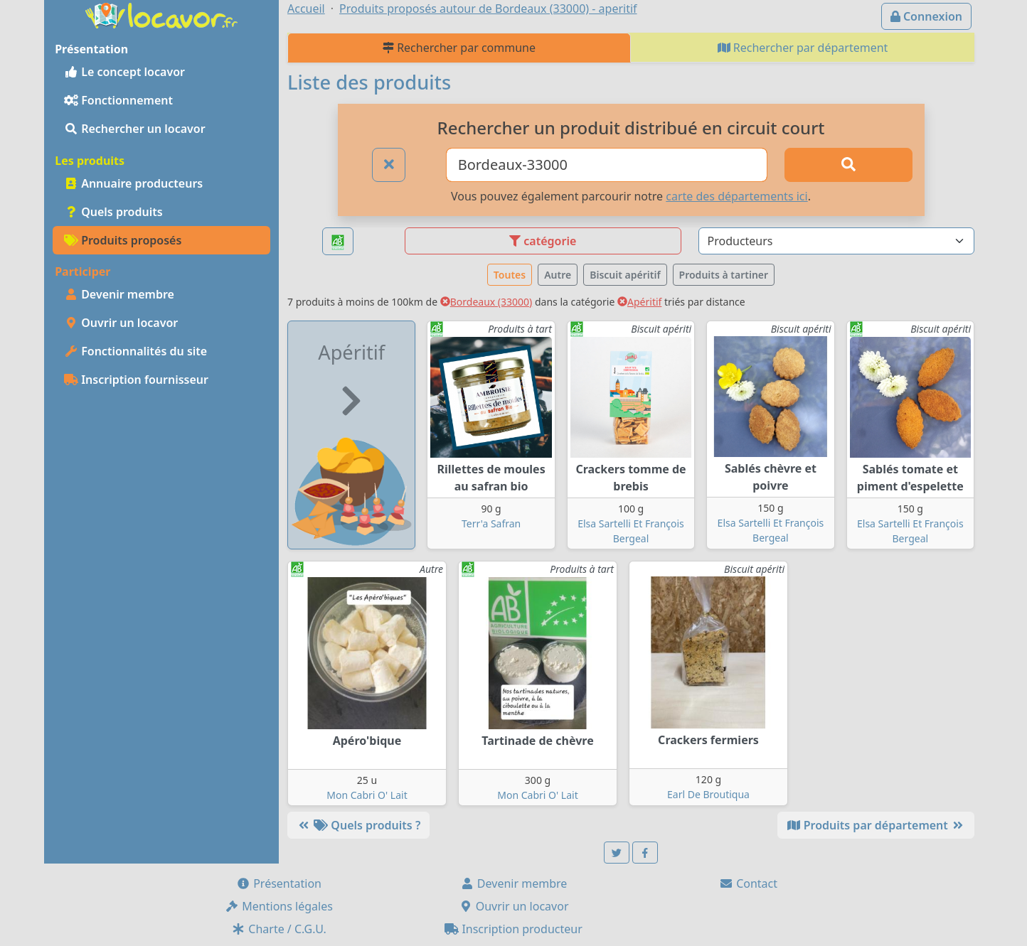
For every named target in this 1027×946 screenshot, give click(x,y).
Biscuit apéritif (625, 274)
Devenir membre (119, 294)
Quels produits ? (358, 825)
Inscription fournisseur (136, 379)
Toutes (510, 274)
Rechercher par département (803, 47)
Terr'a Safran (491, 523)
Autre (557, 274)
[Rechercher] (848, 165)
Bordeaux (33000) (486, 301)
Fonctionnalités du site (135, 351)
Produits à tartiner (724, 274)
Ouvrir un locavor (121, 322)
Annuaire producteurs (133, 183)
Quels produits (113, 212)
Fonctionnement (118, 100)
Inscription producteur (513, 929)
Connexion (926, 16)
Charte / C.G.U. (278, 929)
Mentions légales (279, 906)
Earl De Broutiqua (708, 794)
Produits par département (876, 825)
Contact (748, 883)
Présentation (278, 883)
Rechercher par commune (459, 47)
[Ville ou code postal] (607, 165)
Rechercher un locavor (135, 128)
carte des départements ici (736, 196)
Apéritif (639, 301)
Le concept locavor (124, 72)
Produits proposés (122, 240)
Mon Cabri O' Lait (366, 795)
